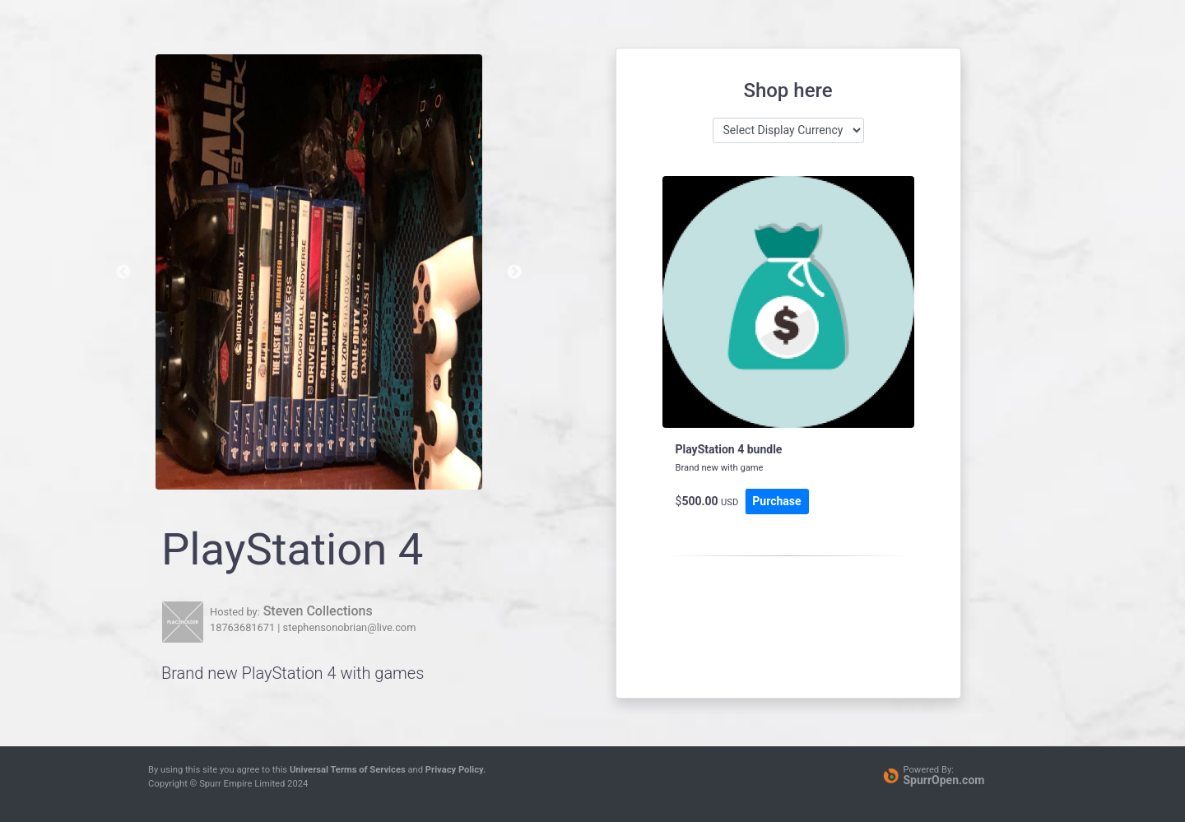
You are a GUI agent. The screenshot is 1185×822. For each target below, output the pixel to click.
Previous (123, 272)
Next (514, 272)
